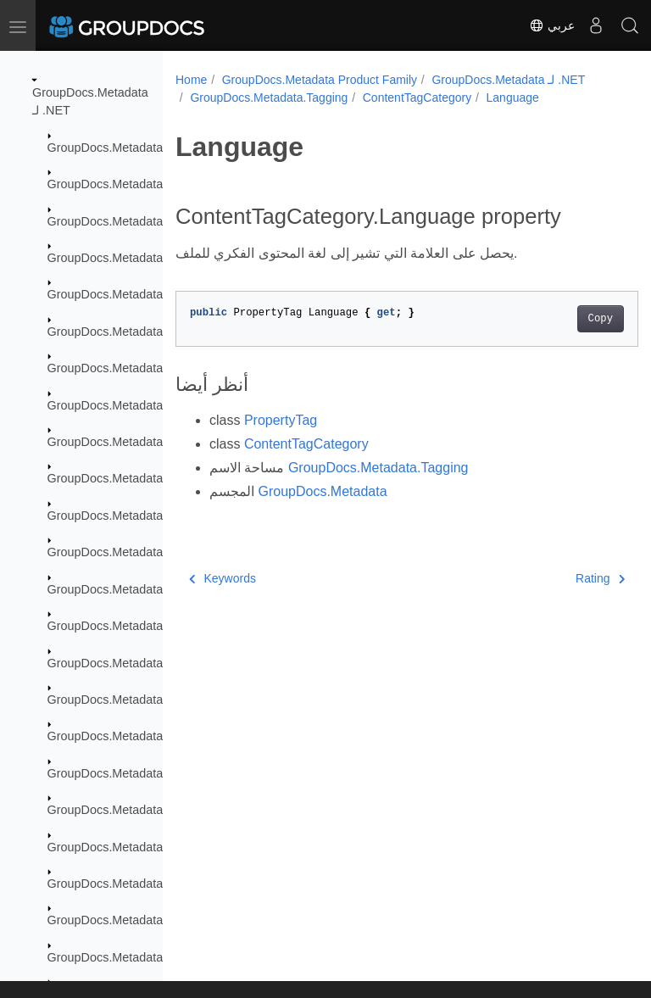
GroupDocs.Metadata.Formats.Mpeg (146, 626)
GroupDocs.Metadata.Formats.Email (146, 515)
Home (191, 79)
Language (513, 97)
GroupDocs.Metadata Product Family (319, 79)
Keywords (222, 578)
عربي (552, 25)
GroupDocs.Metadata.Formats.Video (146, 736)
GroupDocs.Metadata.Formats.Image (148, 589)
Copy (567, 319)
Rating (567, 578)
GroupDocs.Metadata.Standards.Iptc (146, 920)
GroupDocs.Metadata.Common (131, 184)
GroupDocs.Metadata (105, 147)
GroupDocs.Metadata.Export (124, 258)
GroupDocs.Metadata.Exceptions (136, 221)
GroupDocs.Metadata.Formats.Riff (140, 699)
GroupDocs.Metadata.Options (128, 773)
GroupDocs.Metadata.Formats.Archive (151, 294)
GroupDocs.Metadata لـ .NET (508, 79)
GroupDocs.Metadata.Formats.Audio (146, 331)
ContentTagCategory (417, 97)
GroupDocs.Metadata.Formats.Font (143, 552)
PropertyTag (280, 420)
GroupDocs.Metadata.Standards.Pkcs (150, 957)
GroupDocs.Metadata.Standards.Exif (146, 847)
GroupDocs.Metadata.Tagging (269, 97)
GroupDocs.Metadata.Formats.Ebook (148, 478)
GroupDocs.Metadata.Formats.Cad (142, 405)
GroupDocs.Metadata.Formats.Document (158, 442)
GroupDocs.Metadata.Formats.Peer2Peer (160, 663)
